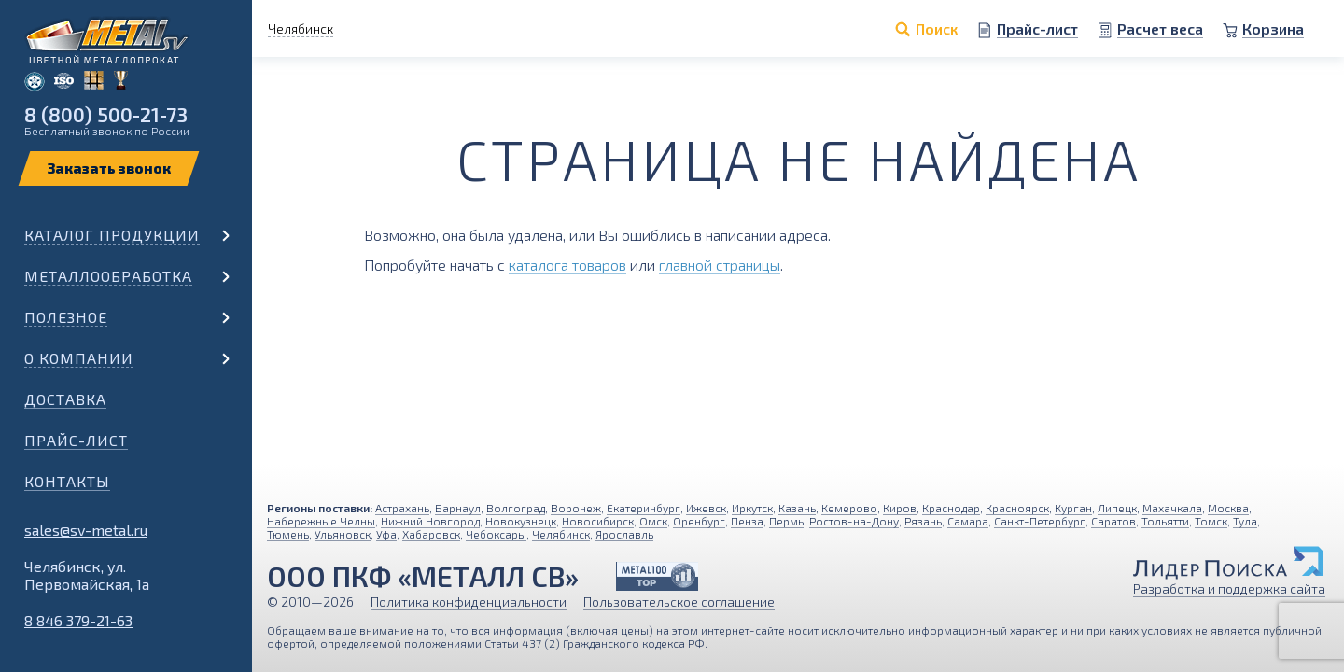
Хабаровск (431, 533)
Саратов (1113, 520)
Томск (1211, 520)
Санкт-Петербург (1039, 520)
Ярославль (624, 533)
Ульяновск (343, 533)
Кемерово (849, 507)
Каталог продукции (112, 235)
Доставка (65, 399)
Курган (1073, 507)
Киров (900, 507)
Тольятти (1165, 520)
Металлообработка (108, 276)
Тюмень (288, 533)
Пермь (786, 520)
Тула (1245, 520)
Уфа (386, 533)
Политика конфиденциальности (469, 601)
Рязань (923, 520)
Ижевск (706, 507)
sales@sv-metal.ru (85, 530)
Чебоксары (496, 533)
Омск (653, 520)
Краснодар (951, 507)
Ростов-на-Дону (854, 520)
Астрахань (402, 507)
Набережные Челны (321, 520)
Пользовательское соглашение (679, 601)
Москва (1228, 507)
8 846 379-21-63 (78, 620)
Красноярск (1017, 507)
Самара (967, 520)
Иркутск (752, 507)
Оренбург (699, 520)
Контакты (67, 481)
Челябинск (561, 533)
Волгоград (515, 507)
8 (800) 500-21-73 (106, 114)
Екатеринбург (643, 507)
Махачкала (1172, 507)
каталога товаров (567, 264)
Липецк (1117, 507)
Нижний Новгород (430, 520)
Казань (797, 507)
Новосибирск (598, 520)
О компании (78, 358)
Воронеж (576, 507)
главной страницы (719, 264)
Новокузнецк (520, 520)
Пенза (747, 520)
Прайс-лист (76, 440)
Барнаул (458, 507)
